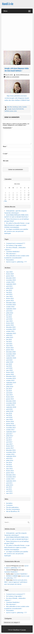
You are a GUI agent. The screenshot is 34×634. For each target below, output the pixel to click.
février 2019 (10, 397)
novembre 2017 (11, 427)
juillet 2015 (9, 485)
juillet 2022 (9, 313)
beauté (14, 109)
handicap (15, 107)
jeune (11, 111)
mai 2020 (9, 366)
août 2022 (9, 311)
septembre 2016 (11, 456)
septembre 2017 (11, 431)
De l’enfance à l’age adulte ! (14, 245)
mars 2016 (9, 468)
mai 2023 (9, 292)
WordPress (16, 629)
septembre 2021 (11, 333)
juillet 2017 (9, 436)
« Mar (5, 201)
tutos (15, 111)
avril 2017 (9, 442)
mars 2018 (9, 419)
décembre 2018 (11, 401)
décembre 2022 (11, 302)
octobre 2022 (10, 306)
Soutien (24, 107)
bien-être (9, 107)
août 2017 (9, 434)
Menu (5, 11)
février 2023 (10, 298)
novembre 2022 (11, 304)
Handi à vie (7, 4)
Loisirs (20, 107)
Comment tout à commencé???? (15, 243)
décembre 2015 (11, 475)
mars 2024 (9, 272)
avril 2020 (9, 368)
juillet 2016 (9, 460)
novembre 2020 (11, 354)
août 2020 (9, 360)
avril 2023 (9, 294)
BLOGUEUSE (20, 109)
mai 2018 (9, 415)
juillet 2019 (9, 386)
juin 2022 (9, 315)
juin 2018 (9, 413)
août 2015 (9, 483)
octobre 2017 (10, 429)
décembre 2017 (11, 425)
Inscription (9, 503)
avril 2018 (9, 417)
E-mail (5, 153)
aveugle (9, 109)
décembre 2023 (11, 278)
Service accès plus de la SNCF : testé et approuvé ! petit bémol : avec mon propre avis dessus (16, 582)
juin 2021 (9, 339)
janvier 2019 (10, 399)
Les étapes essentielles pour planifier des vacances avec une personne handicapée (16, 231)
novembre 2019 (11, 378)
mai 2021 (9, 341)
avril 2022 (9, 319)
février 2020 (10, 372)
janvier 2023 (10, 300)
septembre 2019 (11, 382)
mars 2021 (9, 345)
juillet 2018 (9, 411)
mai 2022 (9, 317)
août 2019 (9, 384)
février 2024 (10, 274)
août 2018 (9, 409)
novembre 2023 (11, 280)
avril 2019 (9, 393)
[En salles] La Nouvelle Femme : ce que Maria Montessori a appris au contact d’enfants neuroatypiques (16, 225)
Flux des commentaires (13, 509)
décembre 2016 (11, 450)
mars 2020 (9, 370)
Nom (5, 146)
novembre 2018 (11, 403)
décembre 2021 (11, 327)
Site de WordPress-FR (12, 511)
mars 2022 (9, 321)
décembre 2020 (11, 352)
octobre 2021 (10, 331)
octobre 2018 (10, 405)
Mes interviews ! (11, 253)
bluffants (7, 111)
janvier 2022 (10, 325)
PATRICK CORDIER (12, 576)
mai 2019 (9, 390)
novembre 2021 (11, 329)
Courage (23, 629)
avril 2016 (9, 466)
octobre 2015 (10, 479)
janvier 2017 (10, 448)
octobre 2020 (10, 356)
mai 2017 (9, 440)
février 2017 (10, 446)
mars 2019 (9, 395)
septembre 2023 (11, 284)
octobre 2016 (10, 454)
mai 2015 (9, 489)
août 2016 (9, 458)
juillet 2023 (9, 288)
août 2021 (9, 335)
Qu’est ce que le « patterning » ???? (16, 262)
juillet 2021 (9, 337)
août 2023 (9, 286)
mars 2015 (9, 493)
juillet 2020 (9, 362)
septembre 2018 (11, 407)
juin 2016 (9, 462)
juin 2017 (9, 438)
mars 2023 (9, 296)
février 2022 (10, 323)
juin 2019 (9, 388)
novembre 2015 (11, 477)
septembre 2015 (11, 481)
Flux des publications (12, 507)
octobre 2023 (10, 282)
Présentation (10, 260)
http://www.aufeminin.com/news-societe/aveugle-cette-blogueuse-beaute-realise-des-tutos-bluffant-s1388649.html (17, 98)
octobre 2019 (10, 380)
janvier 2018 (10, 423)
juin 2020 (9, 364)
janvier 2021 (10, 349)
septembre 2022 (11, 308)
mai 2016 (9, 464)
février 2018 (10, 421)
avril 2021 (9, 343)
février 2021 (10, 347)
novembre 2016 (11, 452)
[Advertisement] (17, 32)
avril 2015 (9, 491)
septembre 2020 (11, 358)
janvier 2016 (10, 472)
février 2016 (10, 470)
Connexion (9, 505)
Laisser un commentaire (12, 77)
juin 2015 (9, 487)
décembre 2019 (11, 376)
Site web (5, 160)
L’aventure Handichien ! (13, 251)
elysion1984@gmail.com (22, 74)
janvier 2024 (10, 276)
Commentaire (7, 127)
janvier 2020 (10, 374)
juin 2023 (9, 290)
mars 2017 (9, 444)
